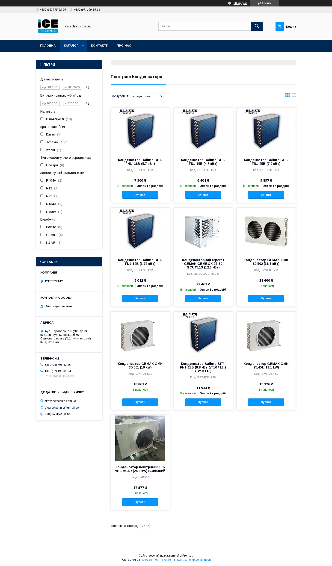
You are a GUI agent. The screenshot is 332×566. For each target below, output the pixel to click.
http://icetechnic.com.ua (60, 401)
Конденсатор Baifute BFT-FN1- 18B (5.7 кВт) (140, 161)
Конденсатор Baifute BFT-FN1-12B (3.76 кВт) (140, 261)
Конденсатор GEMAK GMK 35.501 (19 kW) (140, 365)
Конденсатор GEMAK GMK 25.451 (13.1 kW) (266, 365)
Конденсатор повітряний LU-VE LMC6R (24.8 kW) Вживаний (140, 469)
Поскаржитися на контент (157, 559)
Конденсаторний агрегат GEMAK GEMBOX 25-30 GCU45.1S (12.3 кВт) (203, 263)
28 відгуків (240, 3)
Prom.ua (187, 555)
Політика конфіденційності (193, 559)
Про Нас (124, 45)
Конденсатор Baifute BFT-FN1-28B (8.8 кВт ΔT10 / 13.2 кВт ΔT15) (203, 367)
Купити (140, 194)
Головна (48, 45)
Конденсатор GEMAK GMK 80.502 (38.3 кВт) (266, 261)
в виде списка (294, 96)
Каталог (71, 45)
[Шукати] (257, 26)
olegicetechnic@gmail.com (63, 407)
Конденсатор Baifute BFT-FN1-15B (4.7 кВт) (203, 161)
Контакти (99, 45)
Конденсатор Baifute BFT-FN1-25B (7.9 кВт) (266, 161)
